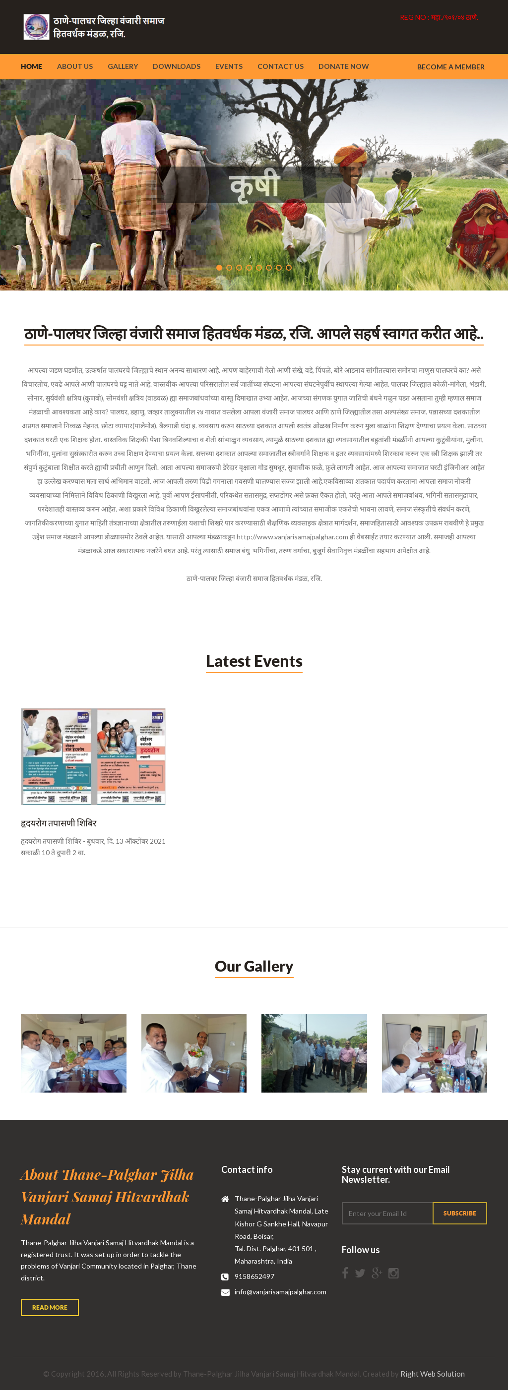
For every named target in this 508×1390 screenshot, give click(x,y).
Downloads (176, 66)
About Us (75, 66)
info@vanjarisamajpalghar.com (280, 1291)
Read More (49, 1307)
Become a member (451, 66)
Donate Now (343, 66)
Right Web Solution (432, 1373)
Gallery (123, 66)
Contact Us (280, 66)
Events (229, 66)
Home (31, 66)
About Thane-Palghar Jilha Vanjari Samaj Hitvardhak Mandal (107, 1196)
